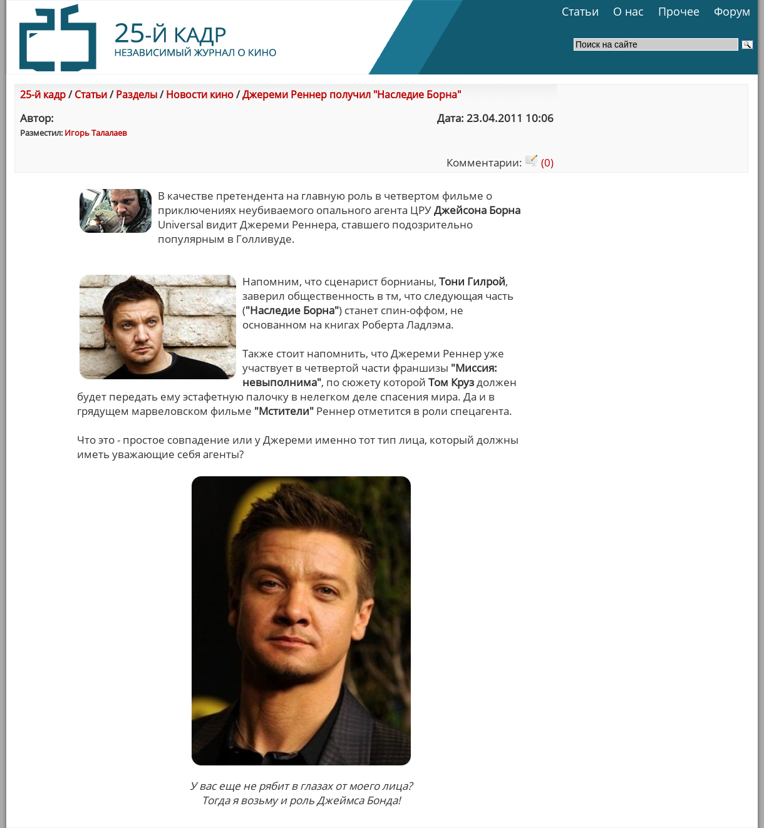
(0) (539, 162)
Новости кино (200, 94)
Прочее (678, 11)
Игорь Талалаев (95, 132)
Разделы (136, 94)
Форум (732, 11)
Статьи (580, 11)
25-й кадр (43, 94)
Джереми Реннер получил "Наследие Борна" (351, 94)
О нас (628, 11)
